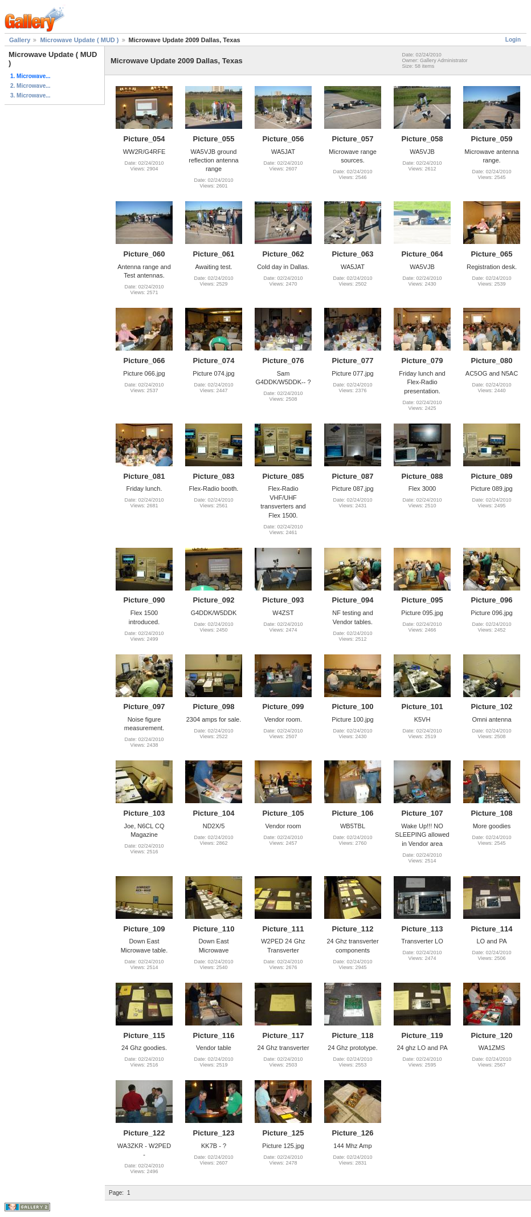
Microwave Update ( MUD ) (79, 39)
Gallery (19, 39)
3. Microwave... (30, 95)
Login (513, 39)
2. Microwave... (30, 86)
